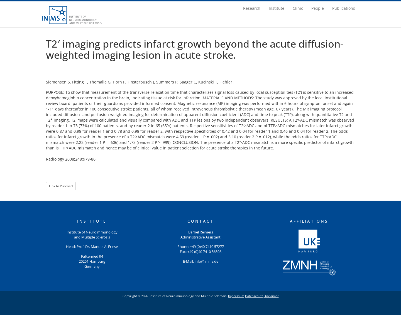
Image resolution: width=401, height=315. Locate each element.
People (317, 8)
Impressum (236, 296)
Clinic (298, 8)
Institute (276, 8)
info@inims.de (206, 261)
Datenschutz (254, 296)
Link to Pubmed (61, 186)
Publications (343, 8)
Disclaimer (271, 296)
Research (251, 8)
